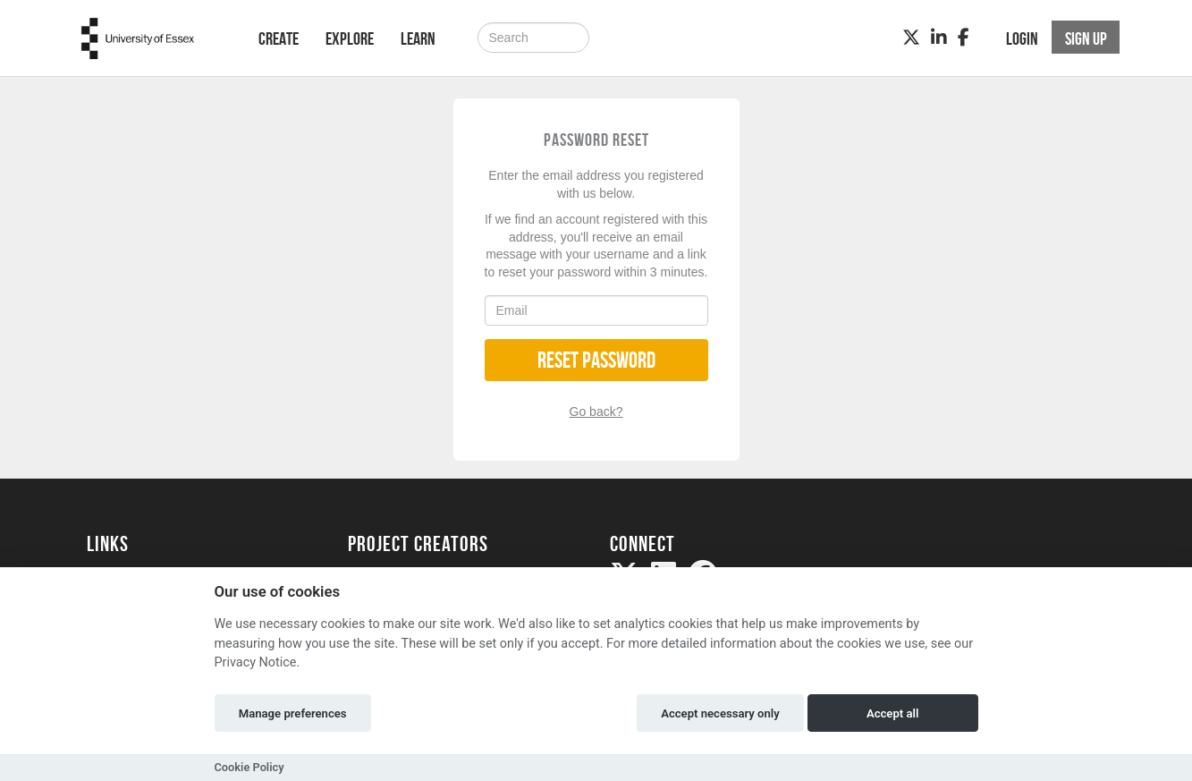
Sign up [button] (1086, 38)
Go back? (596, 411)
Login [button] (1022, 38)
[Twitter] (911, 37)
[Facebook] (963, 37)
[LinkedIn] (939, 37)
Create (278, 38)
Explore (349, 38)
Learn (418, 38)
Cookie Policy (249, 767)
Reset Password (596, 360)
